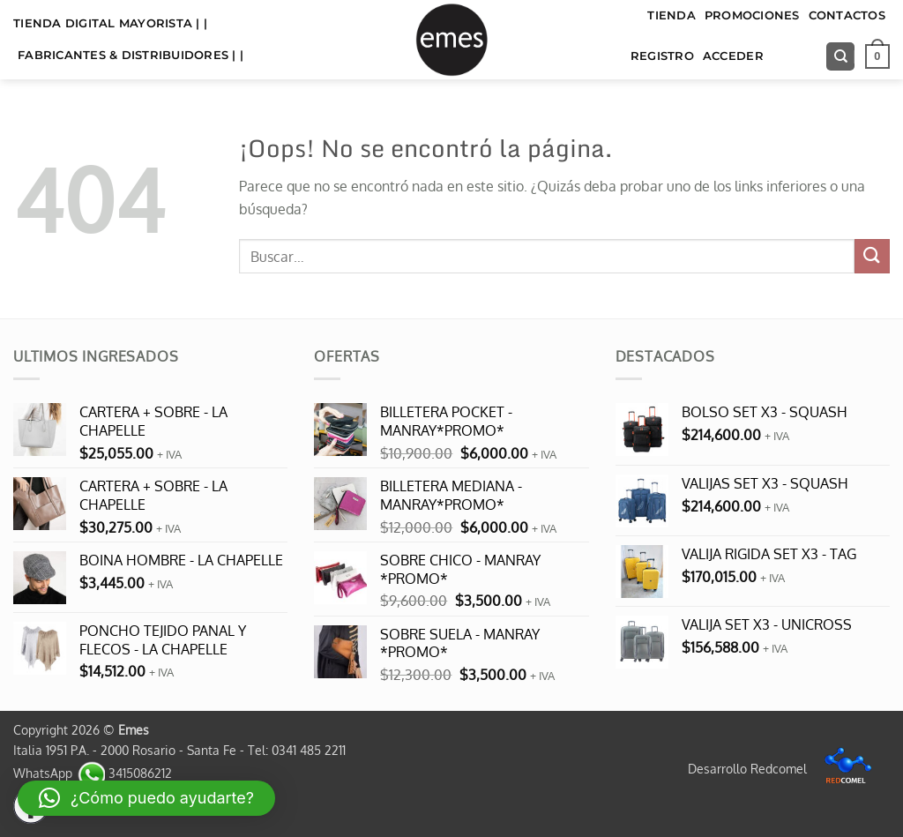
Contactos (847, 15)
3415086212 (124, 773)
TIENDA (671, 15)
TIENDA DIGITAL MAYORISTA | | (110, 23)
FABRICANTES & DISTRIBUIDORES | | (130, 55)
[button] (877, 56)
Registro (662, 56)
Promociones (752, 15)
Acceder (733, 56)
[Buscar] (840, 56)
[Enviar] (872, 256)
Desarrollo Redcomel (784, 768)
